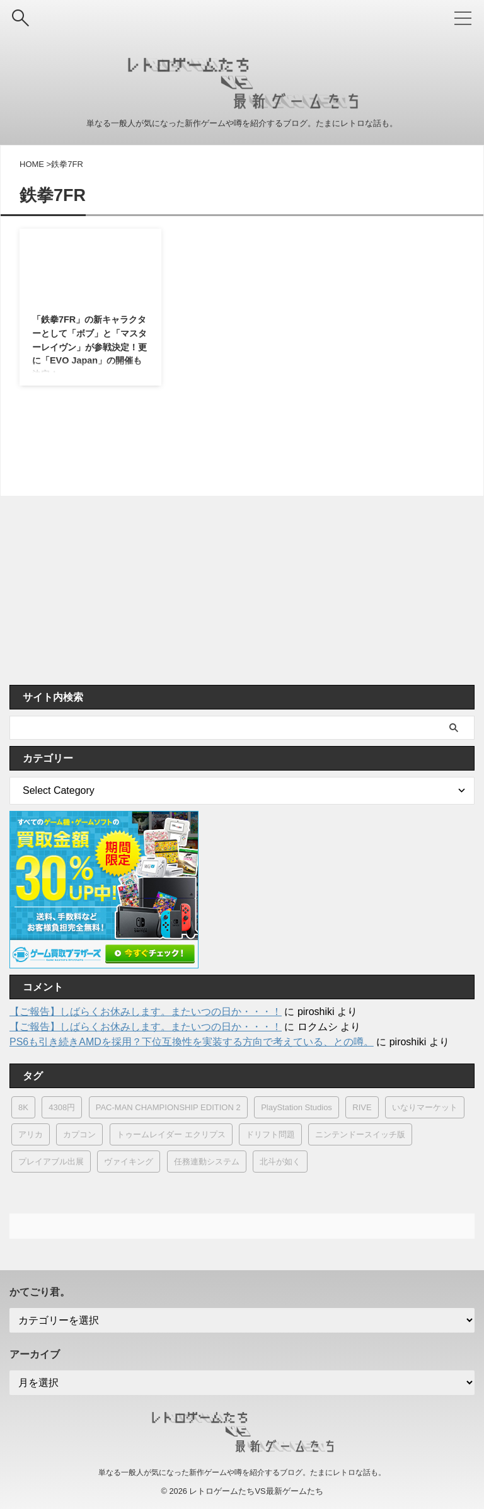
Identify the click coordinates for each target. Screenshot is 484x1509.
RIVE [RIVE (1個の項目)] (361, 1107)
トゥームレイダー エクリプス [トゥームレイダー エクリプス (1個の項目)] (171, 1134)
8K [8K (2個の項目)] (23, 1107)
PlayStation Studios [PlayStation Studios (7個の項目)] (296, 1107)
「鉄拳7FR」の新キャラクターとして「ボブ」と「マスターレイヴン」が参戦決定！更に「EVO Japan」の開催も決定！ (87, 350)
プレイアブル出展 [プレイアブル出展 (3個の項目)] (51, 1161)
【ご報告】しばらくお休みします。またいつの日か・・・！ (145, 1011)
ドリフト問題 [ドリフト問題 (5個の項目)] (270, 1134)
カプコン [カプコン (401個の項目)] (79, 1134)
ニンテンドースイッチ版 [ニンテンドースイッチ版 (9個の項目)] (360, 1134)
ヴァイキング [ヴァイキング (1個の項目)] (128, 1161)
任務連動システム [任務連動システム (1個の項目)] (206, 1161)
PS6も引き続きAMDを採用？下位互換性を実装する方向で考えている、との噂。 (191, 1041)
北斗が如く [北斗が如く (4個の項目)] (280, 1161)
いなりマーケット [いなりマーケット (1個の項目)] (425, 1107)
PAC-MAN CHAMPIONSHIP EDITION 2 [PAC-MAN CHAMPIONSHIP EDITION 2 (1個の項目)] (168, 1107)
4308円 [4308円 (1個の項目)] (62, 1107)
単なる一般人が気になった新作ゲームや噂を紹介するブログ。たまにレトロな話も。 (242, 1472)
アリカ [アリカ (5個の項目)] (30, 1134)
